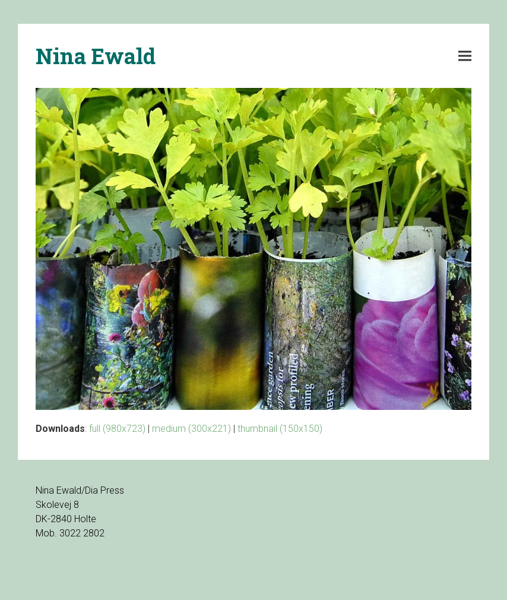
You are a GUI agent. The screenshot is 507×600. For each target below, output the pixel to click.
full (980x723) (117, 428)
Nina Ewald (96, 56)
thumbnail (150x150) (279, 428)
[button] (464, 56)
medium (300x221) (191, 428)
